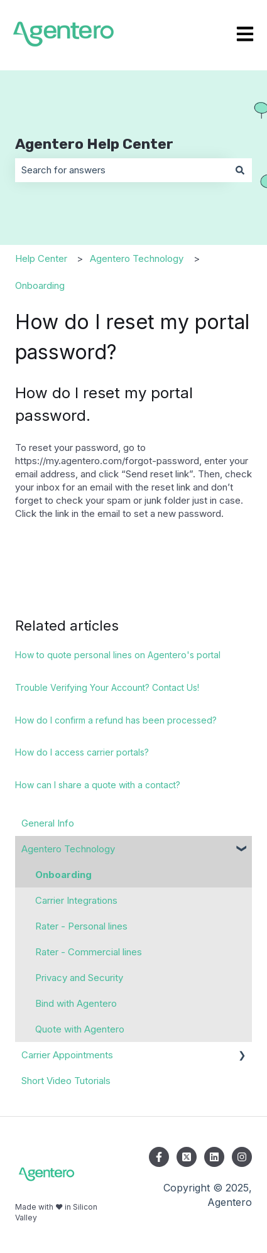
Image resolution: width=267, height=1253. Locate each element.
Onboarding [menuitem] (63, 875)
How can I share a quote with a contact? (97, 784)
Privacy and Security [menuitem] (79, 978)
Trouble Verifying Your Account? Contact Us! (107, 687)
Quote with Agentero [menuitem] (79, 1029)
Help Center (41, 258)
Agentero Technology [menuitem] (68, 849)
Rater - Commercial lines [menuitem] (88, 952)
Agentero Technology (136, 258)
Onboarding (40, 285)
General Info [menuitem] (47, 823)
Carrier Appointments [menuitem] (67, 1055)
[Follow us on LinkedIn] (214, 1157)
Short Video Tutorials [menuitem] (66, 1081)
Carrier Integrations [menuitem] (76, 900)
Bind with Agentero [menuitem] (76, 1003)
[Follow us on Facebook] (159, 1157)
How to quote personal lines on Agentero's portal (118, 654)
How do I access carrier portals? (82, 752)
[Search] (240, 170)
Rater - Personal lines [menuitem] (81, 926)
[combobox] (121, 170)
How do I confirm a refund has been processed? (116, 720)
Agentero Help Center (94, 144)
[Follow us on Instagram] (242, 1157)
